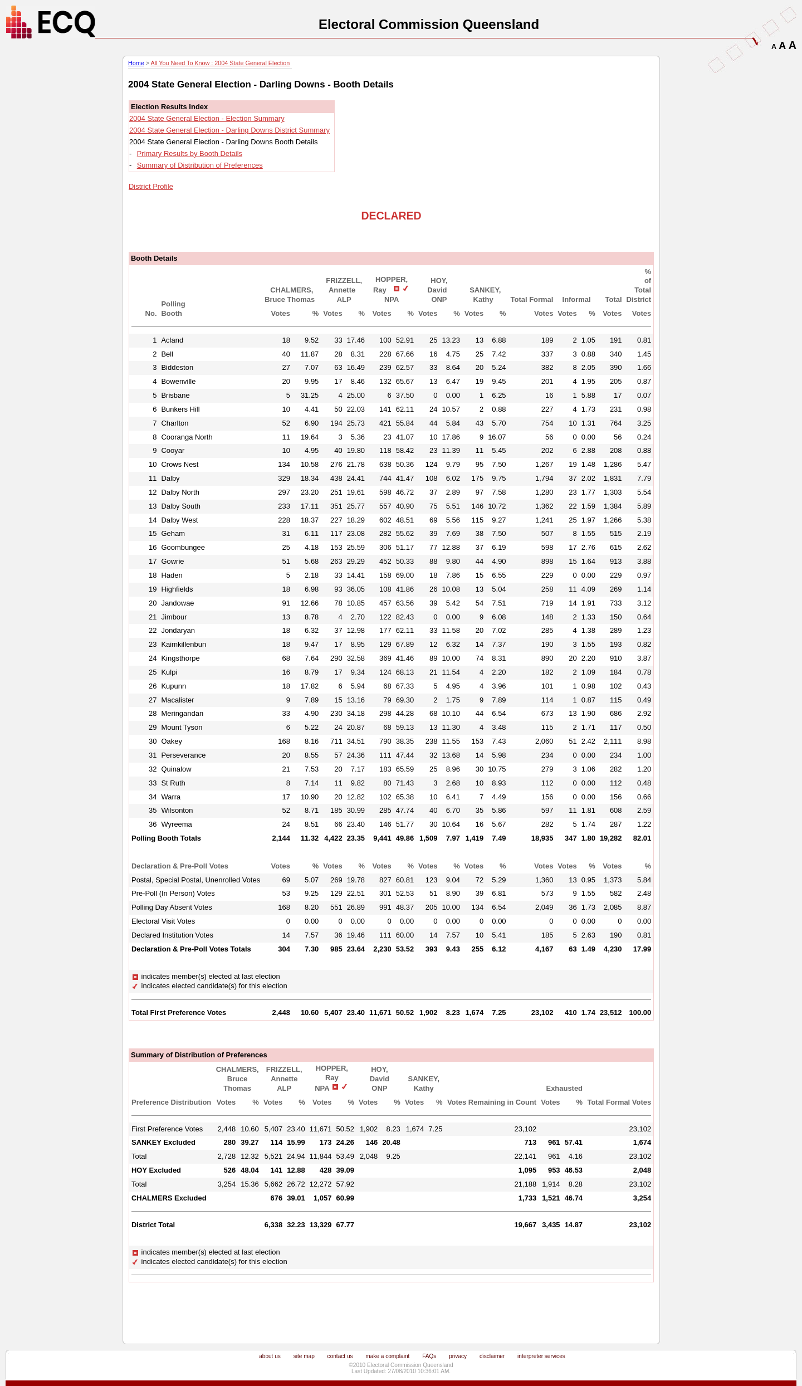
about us (270, 1356)
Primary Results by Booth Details (189, 153)
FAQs (429, 1356)
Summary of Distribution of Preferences (200, 165)
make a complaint (387, 1356)
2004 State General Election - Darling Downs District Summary (229, 130)
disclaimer (492, 1356)
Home (136, 63)
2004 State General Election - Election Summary (207, 118)
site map (304, 1356)
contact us (340, 1356)
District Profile (151, 186)
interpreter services (541, 1356)
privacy (458, 1356)
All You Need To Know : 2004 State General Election (220, 63)
